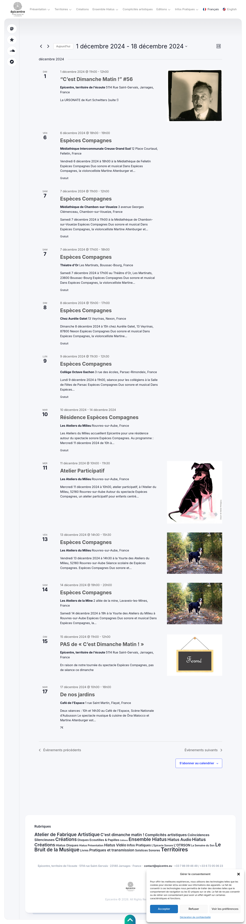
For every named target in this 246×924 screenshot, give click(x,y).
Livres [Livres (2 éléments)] (84, 850)
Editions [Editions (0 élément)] (124, 840)
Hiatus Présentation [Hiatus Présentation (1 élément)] (91, 845)
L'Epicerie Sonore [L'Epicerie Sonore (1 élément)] (162, 845)
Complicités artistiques (138, 9)
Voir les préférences (225, 909)
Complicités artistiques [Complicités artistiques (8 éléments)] (166, 834)
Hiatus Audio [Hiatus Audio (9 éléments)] (179, 839)
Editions (161, 9)
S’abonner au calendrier (196, 763)
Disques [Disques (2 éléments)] (83, 840)
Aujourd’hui (63, 46)
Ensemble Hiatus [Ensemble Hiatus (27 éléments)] (147, 839)
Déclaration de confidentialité (195, 917)
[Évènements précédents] (41, 46)
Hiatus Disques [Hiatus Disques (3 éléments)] (67, 845)
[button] (238, 874)
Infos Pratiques (185, 9)
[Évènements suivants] (48, 46)
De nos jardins (77, 694)
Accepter (164, 909)
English (230, 9)
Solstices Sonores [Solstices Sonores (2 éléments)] (147, 850)
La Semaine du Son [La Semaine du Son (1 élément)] (203, 845)
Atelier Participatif (82, 471)
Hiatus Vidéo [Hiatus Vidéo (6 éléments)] (115, 845)
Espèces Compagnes (86, 140)
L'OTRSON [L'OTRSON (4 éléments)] (182, 845)
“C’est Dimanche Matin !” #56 (96, 79)
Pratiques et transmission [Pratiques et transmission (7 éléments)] (111, 850)
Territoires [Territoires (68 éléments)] (174, 849)
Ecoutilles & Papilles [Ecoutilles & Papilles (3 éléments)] (104, 840)
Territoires (61, 9)
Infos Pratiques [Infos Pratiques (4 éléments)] (139, 845)
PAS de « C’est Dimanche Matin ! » (102, 644)
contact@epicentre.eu (158, 865)
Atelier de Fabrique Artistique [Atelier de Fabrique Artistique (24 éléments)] (67, 834)
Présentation (38, 9)
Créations (82, 9)
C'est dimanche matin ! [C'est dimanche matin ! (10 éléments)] (122, 834)
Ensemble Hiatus (103, 9)
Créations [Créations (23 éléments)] (66, 839)
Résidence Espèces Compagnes (99, 417)
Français (211, 9)
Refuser (194, 909)
